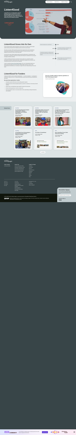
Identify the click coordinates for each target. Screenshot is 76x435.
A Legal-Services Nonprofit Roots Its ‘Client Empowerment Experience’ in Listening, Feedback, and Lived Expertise (62, 111)
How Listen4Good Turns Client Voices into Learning (61, 133)
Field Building (17, 182)
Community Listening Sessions (19, 168)
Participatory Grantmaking (19, 189)
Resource (30, 168)
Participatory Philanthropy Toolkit (20, 167)
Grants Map (16, 190)
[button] (42, 152)
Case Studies (31, 167)
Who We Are (6, 182)
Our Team (5, 185)
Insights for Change (32, 164)
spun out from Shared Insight (16, 63)
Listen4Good (31, 183)
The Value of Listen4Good (40, 132)
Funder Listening (7, 164)
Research (30, 172)
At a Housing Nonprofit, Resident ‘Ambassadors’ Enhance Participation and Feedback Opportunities (22, 111)
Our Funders (6, 184)
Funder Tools (17, 164)
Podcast (30, 175)
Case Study (17, 130)
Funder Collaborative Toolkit (19, 171)
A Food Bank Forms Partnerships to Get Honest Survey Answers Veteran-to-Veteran (22, 133)
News (30, 176)
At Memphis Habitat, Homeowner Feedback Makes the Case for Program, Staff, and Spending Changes (42, 111)
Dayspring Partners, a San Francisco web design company (22, 198)
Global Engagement (18, 187)
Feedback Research (18, 184)
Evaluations (30, 171)
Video (36, 130)
